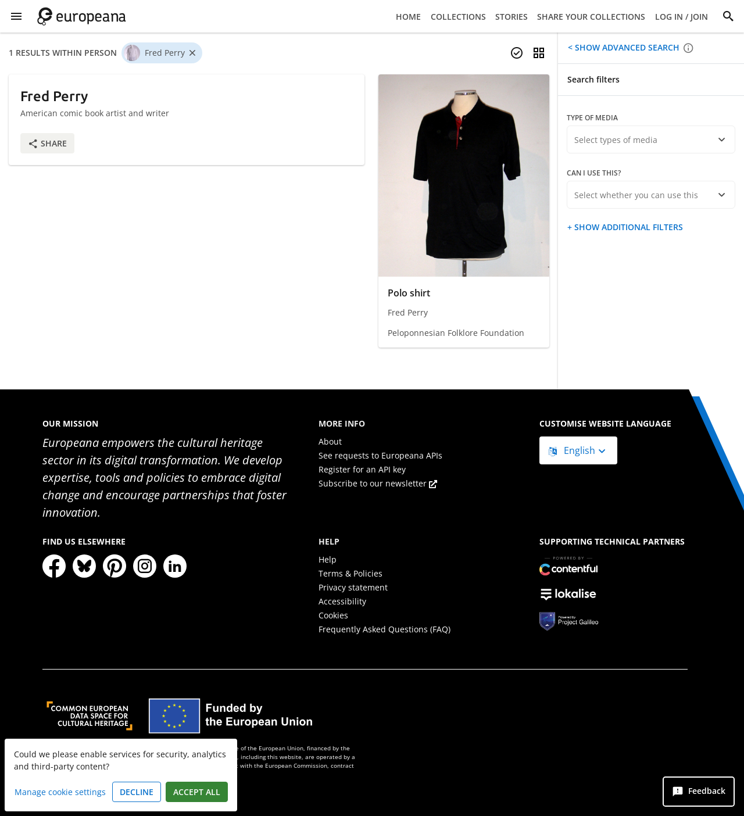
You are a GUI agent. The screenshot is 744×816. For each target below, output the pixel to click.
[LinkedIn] (175, 566)
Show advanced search (626, 47)
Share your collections (591, 16)
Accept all (196, 791)
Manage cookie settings (60, 791)
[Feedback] (699, 791)
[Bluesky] (84, 566)
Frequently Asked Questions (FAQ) (384, 629)
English (573, 450)
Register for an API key (362, 469)
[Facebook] (54, 566)
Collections (458, 16)
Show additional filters (627, 226)
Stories (511, 16)
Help (328, 559)
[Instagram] (144, 566)
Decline (136, 791)
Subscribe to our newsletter (378, 483)
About (330, 441)
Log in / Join (681, 16)
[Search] (728, 16)
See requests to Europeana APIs (380, 455)
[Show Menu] (16, 16)
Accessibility (342, 601)
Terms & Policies (350, 573)
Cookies (333, 615)
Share (47, 143)
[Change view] (538, 52)
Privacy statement (353, 587)
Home (408, 16)
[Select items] (517, 52)
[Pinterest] (114, 566)
